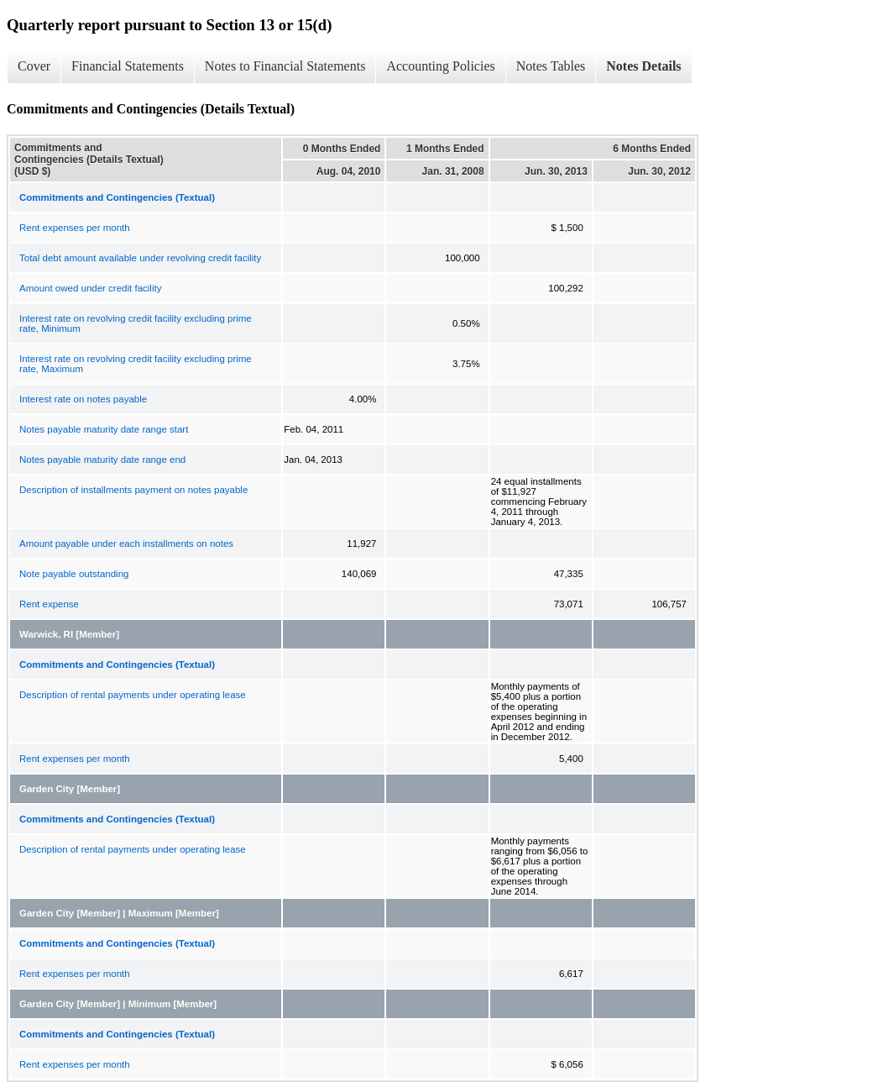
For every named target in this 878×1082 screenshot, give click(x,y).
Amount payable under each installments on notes (126, 543)
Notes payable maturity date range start (103, 429)
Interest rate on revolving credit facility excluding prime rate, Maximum (135, 364)
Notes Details (643, 66)
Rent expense (49, 604)
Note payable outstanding (73, 574)
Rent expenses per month (74, 228)
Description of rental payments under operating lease (132, 695)
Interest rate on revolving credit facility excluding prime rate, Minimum (135, 323)
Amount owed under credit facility (90, 288)
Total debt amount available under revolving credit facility (140, 258)
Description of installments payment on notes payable (133, 490)
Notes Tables (551, 66)
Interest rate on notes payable (83, 399)
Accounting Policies (440, 66)
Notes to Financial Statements (285, 66)
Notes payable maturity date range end (102, 459)
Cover (34, 66)
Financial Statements (127, 66)
